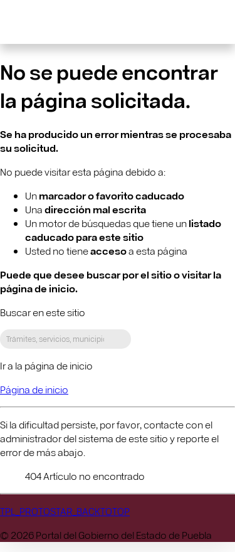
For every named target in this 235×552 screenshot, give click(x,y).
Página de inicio (34, 389)
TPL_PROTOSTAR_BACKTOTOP (65, 511)
